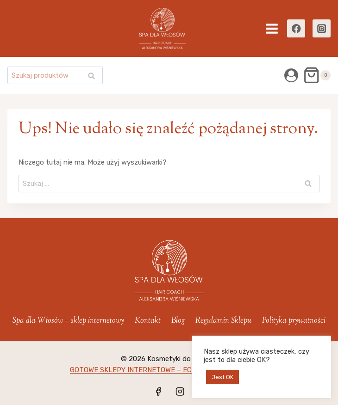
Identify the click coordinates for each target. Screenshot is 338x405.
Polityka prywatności (293, 320)
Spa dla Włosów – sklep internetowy (68, 320)
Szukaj (94, 77)
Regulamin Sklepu (223, 320)
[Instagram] (322, 28)
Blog (178, 320)
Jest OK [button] (222, 377)
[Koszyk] (317, 75)
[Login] (291, 75)
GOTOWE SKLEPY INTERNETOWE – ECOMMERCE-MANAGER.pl (169, 370)
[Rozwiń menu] (272, 28)
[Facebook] (296, 28)
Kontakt (148, 320)
